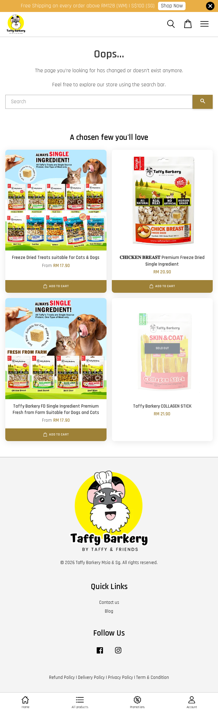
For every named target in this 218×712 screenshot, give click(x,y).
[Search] (99, 102)
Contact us (109, 602)
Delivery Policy (91, 677)
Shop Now (172, 5)
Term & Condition (152, 677)
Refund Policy (62, 677)
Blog (109, 611)
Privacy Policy (120, 677)
